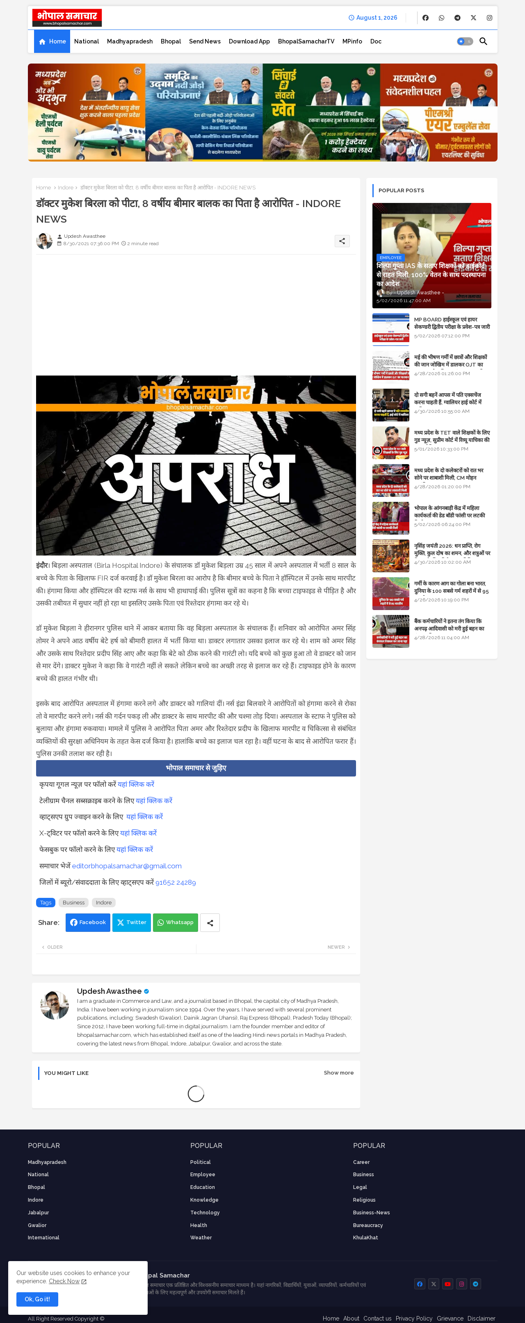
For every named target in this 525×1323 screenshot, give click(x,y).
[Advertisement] (196, 318)
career (361, 1162)
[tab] (52, 41)
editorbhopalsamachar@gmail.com (127, 866)
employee (202, 1174)
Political (200, 1162)
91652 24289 (175, 882)
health (198, 1225)
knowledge (204, 1200)
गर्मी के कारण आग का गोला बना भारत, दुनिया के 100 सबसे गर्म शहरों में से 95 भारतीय (451, 591)
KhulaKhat (365, 1238)
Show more (339, 1073)
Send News (205, 41)
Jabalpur (38, 1213)
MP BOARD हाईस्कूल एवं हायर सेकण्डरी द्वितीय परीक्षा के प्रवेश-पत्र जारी (452, 323)
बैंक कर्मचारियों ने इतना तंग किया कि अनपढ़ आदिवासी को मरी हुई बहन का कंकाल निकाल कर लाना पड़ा (449, 628)
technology (205, 1213)
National (86, 41)
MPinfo (352, 41)
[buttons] (425, 17)
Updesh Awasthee (109, 991)
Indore (65, 187)
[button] (465, 41)
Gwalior (37, 1225)
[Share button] (210, 922)
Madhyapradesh (130, 41)
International (43, 1238)
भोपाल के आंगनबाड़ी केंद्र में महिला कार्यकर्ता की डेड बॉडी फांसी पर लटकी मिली (449, 515)
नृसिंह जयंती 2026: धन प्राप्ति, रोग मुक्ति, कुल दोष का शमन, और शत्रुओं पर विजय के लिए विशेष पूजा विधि (452, 553)
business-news (371, 1213)
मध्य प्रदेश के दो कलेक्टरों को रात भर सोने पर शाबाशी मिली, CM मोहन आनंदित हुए (448, 477)
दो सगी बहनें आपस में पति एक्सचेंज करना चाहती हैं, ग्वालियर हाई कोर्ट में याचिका (448, 402)
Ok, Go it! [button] (37, 1299)
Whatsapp (180, 922)
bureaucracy (368, 1225)
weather (201, 1238)
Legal (360, 1187)
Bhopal (171, 41)
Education (202, 1187)
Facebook (93, 922)
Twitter (136, 922)
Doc (375, 41)
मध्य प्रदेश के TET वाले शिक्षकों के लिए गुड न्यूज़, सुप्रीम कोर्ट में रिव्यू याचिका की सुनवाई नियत (452, 440)
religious (364, 1200)
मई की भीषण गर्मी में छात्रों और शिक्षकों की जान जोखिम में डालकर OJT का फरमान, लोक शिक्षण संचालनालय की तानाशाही (450, 368)
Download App (249, 41)
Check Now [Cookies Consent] (64, 1281)
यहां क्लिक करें (136, 784)
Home (57, 41)
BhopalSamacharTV (306, 41)
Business (73, 902)
